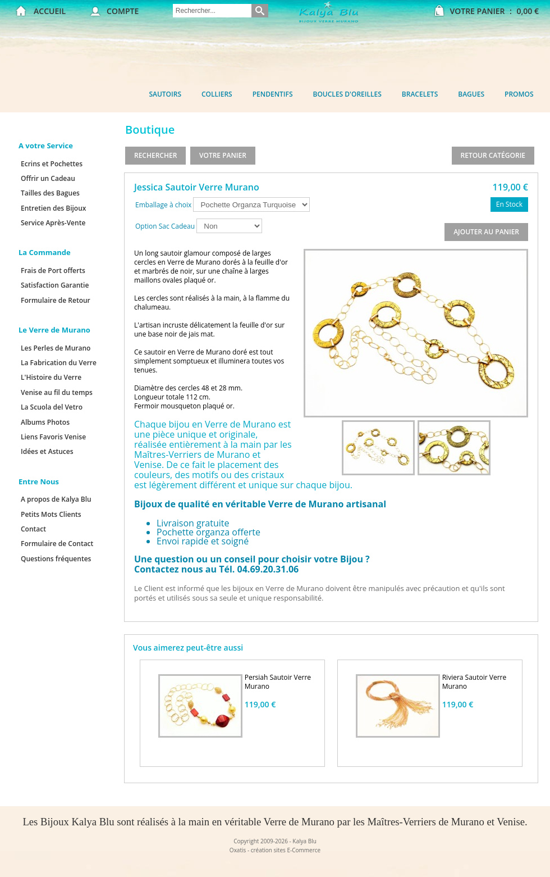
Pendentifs (273, 94)
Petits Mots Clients (51, 514)
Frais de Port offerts (53, 270)
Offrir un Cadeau (48, 178)
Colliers (216, 94)
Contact (33, 529)
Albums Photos (45, 422)
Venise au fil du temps (57, 392)
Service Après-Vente (53, 223)
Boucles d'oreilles (347, 94)
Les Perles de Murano (55, 348)
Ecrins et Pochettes (51, 164)
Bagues (471, 94)
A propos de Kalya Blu (56, 499)
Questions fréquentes (56, 559)
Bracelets (420, 94)
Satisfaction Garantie (55, 285)
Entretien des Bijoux (53, 208)
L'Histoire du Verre (51, 377)
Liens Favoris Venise (53, 437)
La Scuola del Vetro (51, 407)
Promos (519, 94)
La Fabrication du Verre (59, 362)
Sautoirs (165, 94)
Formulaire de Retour (55, 300)
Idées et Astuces (47, 451)
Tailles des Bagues (50, 193)
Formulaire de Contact (57, 543)
